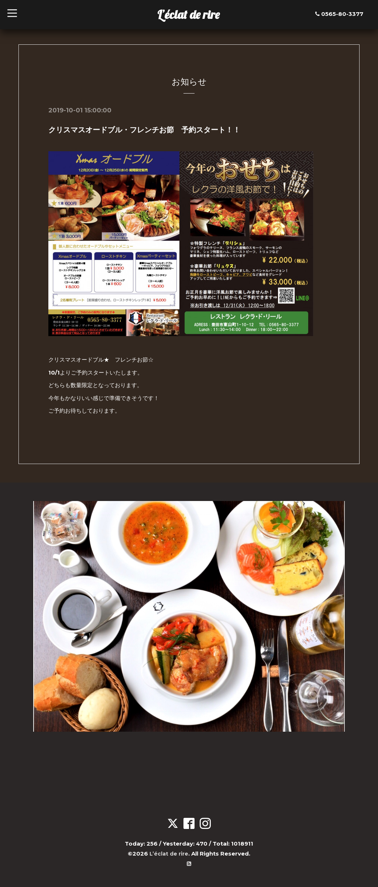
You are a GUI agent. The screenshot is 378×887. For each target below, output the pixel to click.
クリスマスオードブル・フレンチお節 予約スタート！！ (144, 129)
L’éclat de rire (188, 14)
